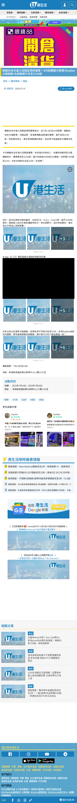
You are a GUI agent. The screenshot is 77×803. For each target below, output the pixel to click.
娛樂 (31, 651)
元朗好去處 (58, 766)
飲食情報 (63, 12)
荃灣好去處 (6, 769)
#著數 (71, 792)
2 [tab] (35, 23)
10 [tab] (43, 26)
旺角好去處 (19, 769)
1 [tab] (32, 23)
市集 (14, 766)
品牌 (24, 399)
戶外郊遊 (46, 769)
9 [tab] (40, 26)
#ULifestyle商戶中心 (58, 792)
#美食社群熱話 (38, 789)
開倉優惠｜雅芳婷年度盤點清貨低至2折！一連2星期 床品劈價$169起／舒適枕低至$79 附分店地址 (45, 692)
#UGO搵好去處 (8, 789)
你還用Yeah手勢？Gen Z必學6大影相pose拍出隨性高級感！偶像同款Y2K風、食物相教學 (44, 640)
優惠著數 (21, 12)
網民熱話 (5, 777)
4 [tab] (40, 23)
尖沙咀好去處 (30, 766)
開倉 (25, 81)
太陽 (16, 399)
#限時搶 (25, 792)
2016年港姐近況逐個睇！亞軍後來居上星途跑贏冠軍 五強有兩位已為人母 (44, 675)
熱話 (31, 633)
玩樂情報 (35, 12)
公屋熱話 (23, 17)
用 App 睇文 (67, 88)
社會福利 (57, 769)
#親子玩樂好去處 (53, 789)
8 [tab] (38, 26)
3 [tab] (38, 23)
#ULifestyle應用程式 (11, 792)
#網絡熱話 (6, 795)
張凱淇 (10, 88)
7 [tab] (35, 26)
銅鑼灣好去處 (44, 766)
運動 (33, 399)
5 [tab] (43, 23)
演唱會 (9, 12)
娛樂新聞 (33, 17)
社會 (28, 769)
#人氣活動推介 (23, 789)
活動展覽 (5, 766)
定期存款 (43, 17)
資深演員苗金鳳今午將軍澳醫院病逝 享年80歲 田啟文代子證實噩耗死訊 (44, 657)
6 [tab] (45, 23)
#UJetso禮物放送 (39, 792)
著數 (7, 399)
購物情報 (49, 12)
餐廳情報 (36, 769)
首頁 (5, 81)
